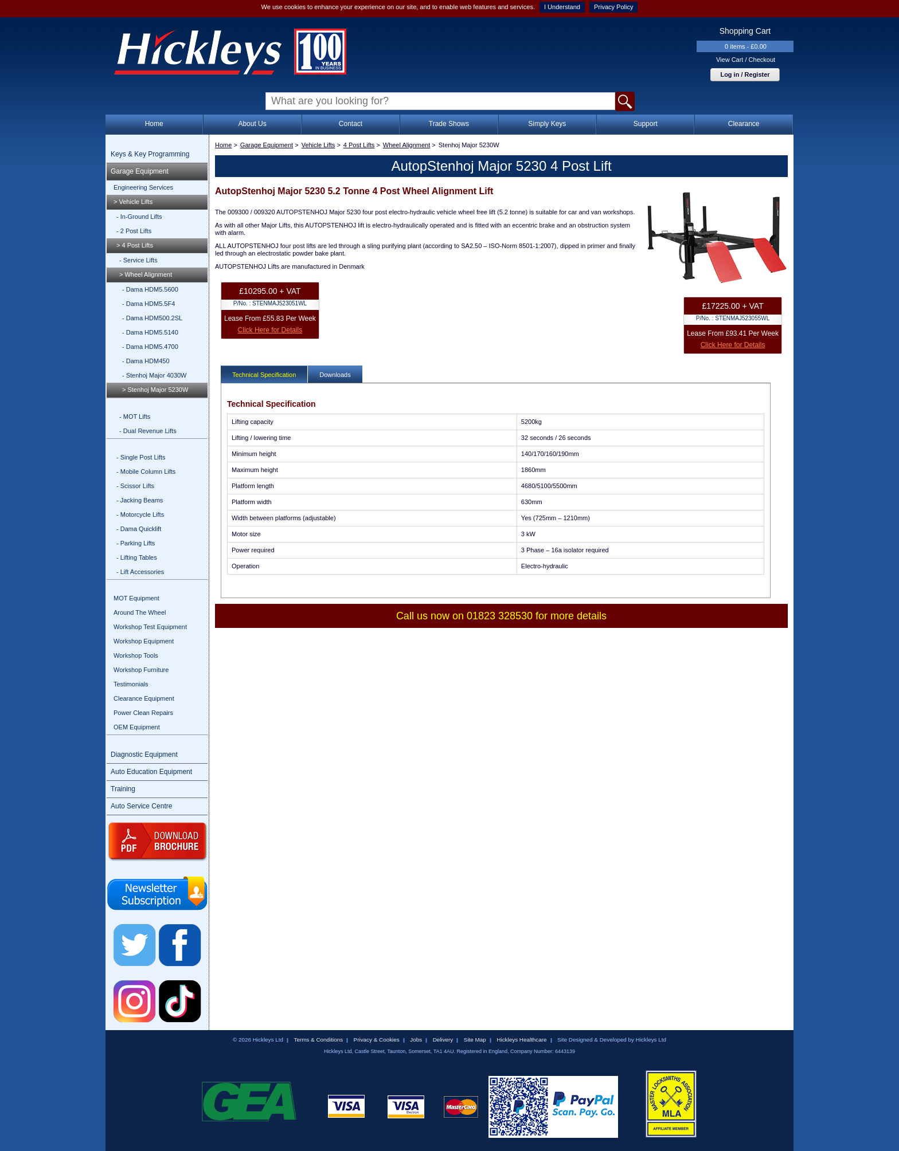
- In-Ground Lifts (139, 216)
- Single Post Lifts (141, 457)
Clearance (744, 124)
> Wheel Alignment (145, 274)
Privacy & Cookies (377, 1039)
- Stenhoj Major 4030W (154, 375)
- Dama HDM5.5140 (150, 332)
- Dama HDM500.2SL (152, 318)
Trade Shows (449, 124)
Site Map (475, 1039)
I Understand (562, 6)
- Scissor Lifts (135, 485)
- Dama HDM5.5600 (150, 289)
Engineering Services (143, 187)
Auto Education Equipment (151, 772)
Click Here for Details (270, 330)
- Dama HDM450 (146, 361)
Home (154, 124)
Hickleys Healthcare (521, 1039)
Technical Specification (264, 374)
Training (123, 789)
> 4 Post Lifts (134, 245)
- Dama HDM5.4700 (150, 346)
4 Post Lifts (358, 145)
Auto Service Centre (141, 806)
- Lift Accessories (140, 571)
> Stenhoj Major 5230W (155, 389)
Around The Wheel (140, 612)
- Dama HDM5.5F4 (148, 303)
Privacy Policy (613, 6)
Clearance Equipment (144, 698)
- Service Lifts (138, 260)
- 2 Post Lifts (133, 230)
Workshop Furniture (141, 669)
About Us (252, 124)
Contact (350, 124)
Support (646, 124)
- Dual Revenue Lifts (148, 430)
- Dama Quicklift (138, 528)
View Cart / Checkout (745, 59)
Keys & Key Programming (150, 154)
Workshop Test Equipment (150, 626)
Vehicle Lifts (318, 145)
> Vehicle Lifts (133, 201)
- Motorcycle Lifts (140, 514)
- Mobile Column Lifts (145, 471)
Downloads (334, 374)
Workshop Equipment (144, 641)
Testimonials (131, 684)
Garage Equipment (140, 171)
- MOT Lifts (134, 416)
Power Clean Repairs (143, 712)
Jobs (416, 1039)
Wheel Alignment (407, 145)
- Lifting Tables (136, 557)
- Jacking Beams (139, 500)
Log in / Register (744, 74)
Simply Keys (547, 124)
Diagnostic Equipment (144, 755)
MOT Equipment (136, 598)
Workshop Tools (136, 655)
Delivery (443, 1039)
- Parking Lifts (135, 543)
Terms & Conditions (318, 1039)
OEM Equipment (137, 727)
